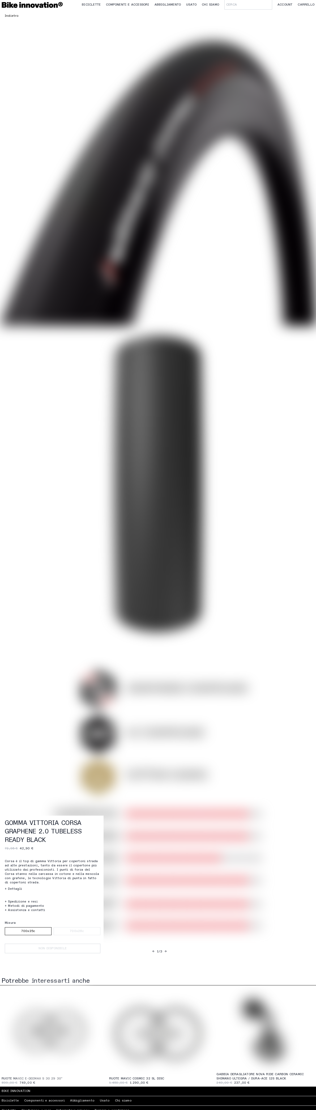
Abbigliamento (168, 4)
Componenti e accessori (127, 4)
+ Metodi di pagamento (24, 906)
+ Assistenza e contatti (25, 910)
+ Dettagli (13, 889)
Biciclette (91, 4)
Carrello (306, 4)
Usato (191, 4)
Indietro (12, 16)
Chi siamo (210, 4)
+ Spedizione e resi (21, 901)
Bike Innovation (16, 1091)
